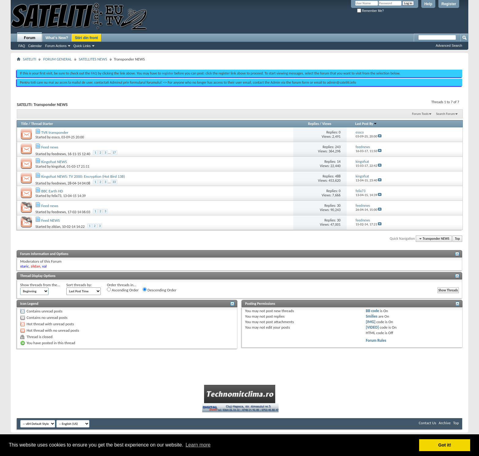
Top (457, 239)
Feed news (49, 147)
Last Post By (366, 124)
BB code (372, 310)
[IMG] (370, 321)
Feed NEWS (50, 220)
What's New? (57, 38)
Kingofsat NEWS (54, 161)
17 (114, 153)
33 (114, 182)
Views (326, 124)
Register (448, 4)
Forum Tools (420, 114)
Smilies (371, 316)
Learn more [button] (197, 444)
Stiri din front (86, 38)
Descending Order (160, 289)
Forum (29, 38)
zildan (56, 226)
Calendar (35, 46)
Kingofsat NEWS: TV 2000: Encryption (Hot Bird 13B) (83, 176)
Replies (313, 124)
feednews (59, 154)
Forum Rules (376, 340)
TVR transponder (54, 132)
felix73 (56, 196)
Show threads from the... (40, 285)
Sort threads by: (79, 285)
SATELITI (29, 59)
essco (56, 137)
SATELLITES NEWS (93, 59)
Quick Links (82, 46)
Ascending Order (123, 289)
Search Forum (445, 114)
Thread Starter (42, 124)
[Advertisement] (239, 63)
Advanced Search (449, 45)
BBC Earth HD (52, 191)
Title (24, 124)
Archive (445, 423)
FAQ (21, 46)
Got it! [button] (444, 445)
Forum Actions (56, 46)
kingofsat (58, 166)
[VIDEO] (372, 327)
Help (428, 4)
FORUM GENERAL (57, 59)
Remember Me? (370, 11)
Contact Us (427, 423)
